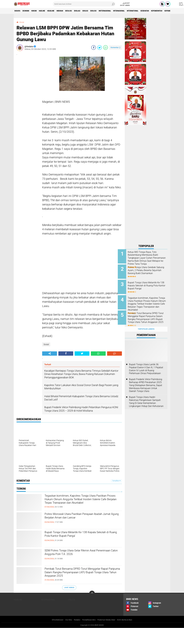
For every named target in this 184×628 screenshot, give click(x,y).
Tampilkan (116, 481)
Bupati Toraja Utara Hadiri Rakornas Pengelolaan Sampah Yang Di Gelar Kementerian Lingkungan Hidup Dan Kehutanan (146, 396)
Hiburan (72, 11)
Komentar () (115, 47)
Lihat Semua (69, 587)
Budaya (18, 11)
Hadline (49, 11)
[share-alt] (49, 353)
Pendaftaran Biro (88, 620)
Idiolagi (93, 11)
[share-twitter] (99, 47)
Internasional (146, 11)
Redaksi (75, 620)
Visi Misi (66, 620)
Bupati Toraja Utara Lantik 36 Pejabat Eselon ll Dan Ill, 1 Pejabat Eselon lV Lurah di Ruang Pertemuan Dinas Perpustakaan (146, 363)
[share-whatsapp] (105, 47)
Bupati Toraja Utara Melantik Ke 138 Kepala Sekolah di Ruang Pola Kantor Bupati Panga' (80, 535)
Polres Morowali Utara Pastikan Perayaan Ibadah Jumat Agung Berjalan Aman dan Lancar (83, 517)
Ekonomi (29, 11)
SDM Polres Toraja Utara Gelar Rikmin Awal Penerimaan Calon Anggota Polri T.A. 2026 (79, 553)
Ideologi (83, 11)
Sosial (22, 22)
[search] (84, 4)
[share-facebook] (93, 47)
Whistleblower (55, 620)
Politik (72, 599)
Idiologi (114, 11)
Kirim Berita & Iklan (127, 620)
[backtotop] (92, 593)
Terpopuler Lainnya (146, 324)
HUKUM (39, 11)
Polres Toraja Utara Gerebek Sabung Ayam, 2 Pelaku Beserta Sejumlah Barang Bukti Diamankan (149, 271)
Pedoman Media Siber (107, 620)
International (163, 11)
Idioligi (103, 11)
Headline (60, 11)
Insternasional (128, 11)
